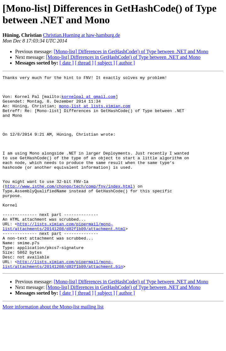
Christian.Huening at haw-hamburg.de (81, 35)
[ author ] (125, 62)
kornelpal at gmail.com (88, 101)
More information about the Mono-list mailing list (53, 345)
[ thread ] (84, 62)
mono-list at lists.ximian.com (94, 112)
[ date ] (66, 62)
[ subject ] (105, 62)
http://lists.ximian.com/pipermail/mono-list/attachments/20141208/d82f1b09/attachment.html (64, 257)
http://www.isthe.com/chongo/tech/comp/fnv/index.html (69, 209)
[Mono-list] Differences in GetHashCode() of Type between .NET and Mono (131, 51)
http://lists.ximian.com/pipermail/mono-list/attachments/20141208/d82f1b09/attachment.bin (63, 302)
